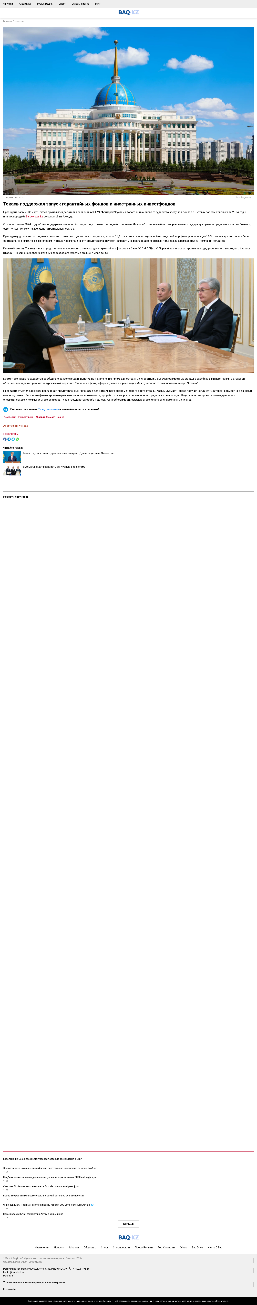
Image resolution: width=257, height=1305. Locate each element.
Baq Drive (197, 1247)
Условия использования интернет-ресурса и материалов (34, 1282)
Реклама (8, 1275)
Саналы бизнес (80, 3)
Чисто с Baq (215, 1247)
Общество (90, 1247)
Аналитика (25, 3)
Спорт (62, 3)
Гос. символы (166, 1247)
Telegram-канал (48, 409)
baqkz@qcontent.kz (13, 1272)
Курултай (7, 3)
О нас (183, 1247)
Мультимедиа (44, 3)
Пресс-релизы (144, 1247)
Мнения (74, 1247)
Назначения (42, 1247)
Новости (19, 21)
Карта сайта (9, 1289)
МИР (98, 3)
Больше (128, 1224)
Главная (7, 21)
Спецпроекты (121, 1247)
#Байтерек (9, 417)
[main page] (128, 14)
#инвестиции (25, 417)
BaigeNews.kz (34, 216)
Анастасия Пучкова (15, 426)
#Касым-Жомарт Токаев (49, 417)
